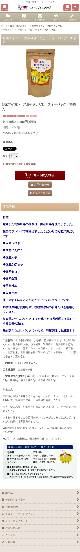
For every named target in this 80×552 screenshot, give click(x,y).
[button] (4, 7)
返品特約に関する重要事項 (19, 163)
